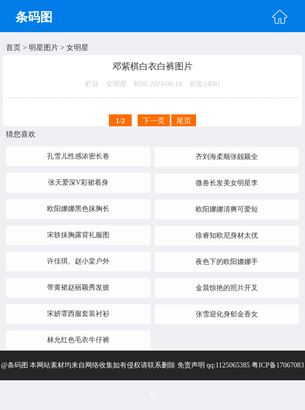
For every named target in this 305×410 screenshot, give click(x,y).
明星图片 (43, 47)
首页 (13, 47)
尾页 (183, 121)
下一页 (154, 121)
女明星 (77, 47)
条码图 (33, 17)
